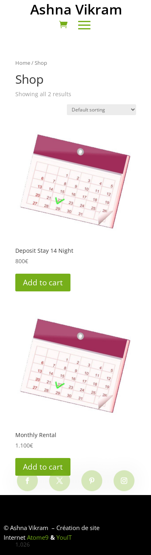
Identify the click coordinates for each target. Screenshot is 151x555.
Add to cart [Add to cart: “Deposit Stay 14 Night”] (43, 282)
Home (22, 62)
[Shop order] (101, 109)
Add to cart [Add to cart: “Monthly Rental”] (43, 467)
